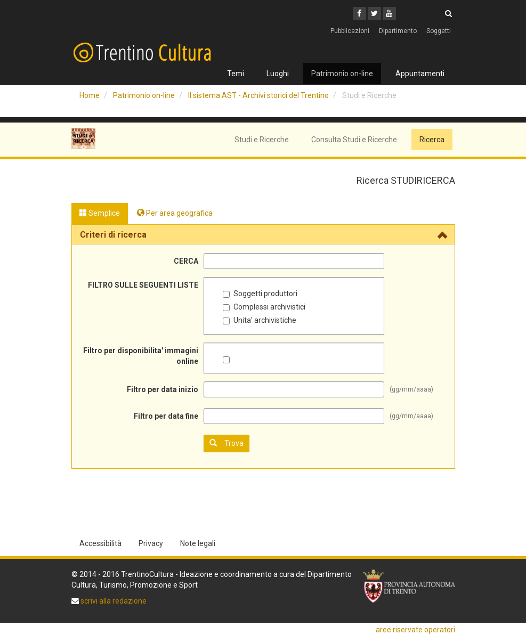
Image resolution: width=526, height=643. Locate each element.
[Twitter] (374, 13)
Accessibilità (100, 543)
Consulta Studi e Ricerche (354, 139)
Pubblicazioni (349, 31)
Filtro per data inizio (162, 389)
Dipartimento (398, 31)
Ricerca (431, 139)
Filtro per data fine (166, 416)
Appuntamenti (419, 73)
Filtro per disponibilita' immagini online (140, 355)
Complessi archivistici (264, 307)
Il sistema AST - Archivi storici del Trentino (258, 95)
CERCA (186, 261)
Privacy (151, 543)
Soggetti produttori (260, 293)
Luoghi (277, 73)
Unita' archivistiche (259, 320)
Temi (235, 73)
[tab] (263, 235)
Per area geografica (175, 213)
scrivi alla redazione (113, 601)
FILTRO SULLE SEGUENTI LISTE (143, 285)
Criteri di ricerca (113, 235)
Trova (226, 442)
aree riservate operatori (415, 629)
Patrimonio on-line (342, 73)
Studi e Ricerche (261, 139)
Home (89, 95)
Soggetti (438, 31)
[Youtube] (389, 13)
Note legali (197, 543)
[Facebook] (359, 13)
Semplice (99, 213)
